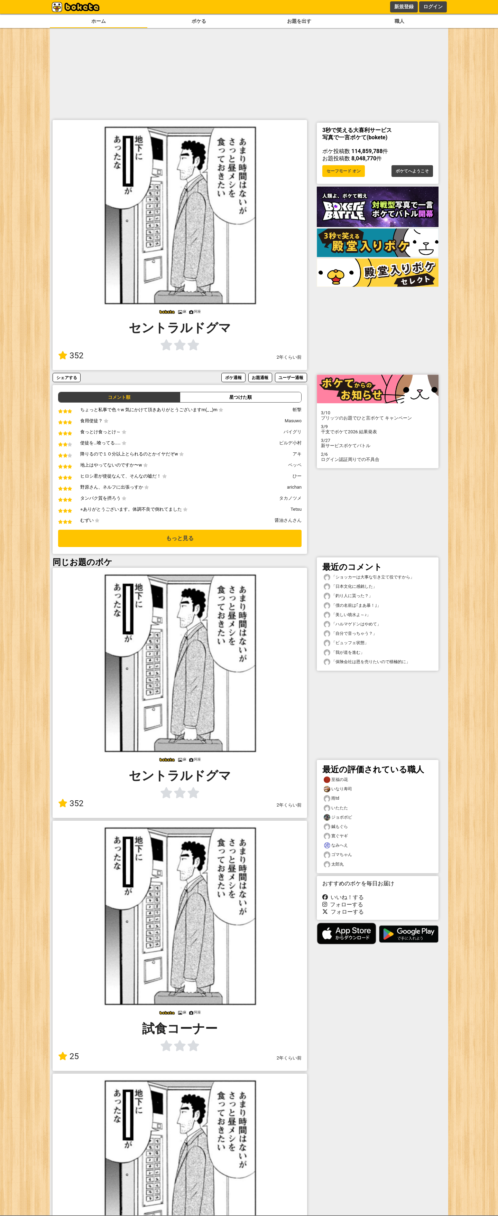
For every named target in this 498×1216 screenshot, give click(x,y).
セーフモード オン (343, 171)
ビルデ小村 (290, 442)
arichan (294, 487)
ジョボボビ (338, 817)
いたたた (336, 808)
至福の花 (336, 779)
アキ (297, 453)
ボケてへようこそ (412, 171)
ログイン (433, 6)
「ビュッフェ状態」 (346, 643)
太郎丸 (334, 864)
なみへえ (336, 845)
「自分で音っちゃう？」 (350, 633)
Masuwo (293, 420)
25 (68, 1056)
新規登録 (404, 6)
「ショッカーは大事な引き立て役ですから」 (369, 577)
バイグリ (293, 431)
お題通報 (260, 377)
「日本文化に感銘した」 (350, 586)
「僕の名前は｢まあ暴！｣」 (352, 605)
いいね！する (343, 897)
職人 (399, 21)
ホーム (98, 21)
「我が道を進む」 (344, 652)
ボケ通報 (233, 377)
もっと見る (180, 538)
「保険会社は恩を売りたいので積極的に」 (367, 662)
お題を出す (299, 21)
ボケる (199, 21)
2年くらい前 (289, 357)
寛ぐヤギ (336, 836)
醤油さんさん (288, 520)
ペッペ (295, 465)
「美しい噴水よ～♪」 (347, 615)
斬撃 (297, 409)
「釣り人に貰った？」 (348, 596)
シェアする (66, 377)
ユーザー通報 (290, 377)
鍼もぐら (336, 826)
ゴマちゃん (338, 854)
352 (70, 355)
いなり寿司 (338, 789)
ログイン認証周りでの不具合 (377, 457)
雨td (331, 798)
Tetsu (296, 509)
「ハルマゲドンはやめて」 (352, 624)
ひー (297, 476)
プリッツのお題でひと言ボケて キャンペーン (377, 415)
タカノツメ (290, 498)
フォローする (342, 904)
